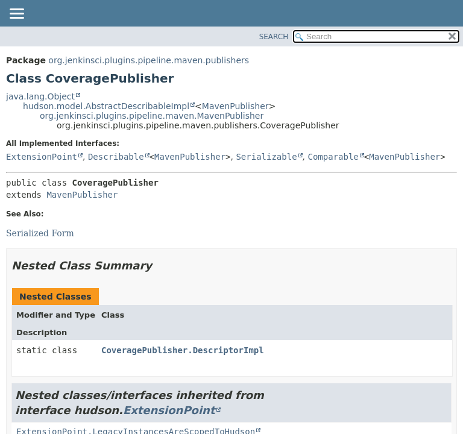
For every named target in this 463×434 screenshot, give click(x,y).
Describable (116, 157)
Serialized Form (40, 233)
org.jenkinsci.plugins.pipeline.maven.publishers (148, 60)
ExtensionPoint (41, 157)
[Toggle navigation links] (16, 14)
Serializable (266, 157)
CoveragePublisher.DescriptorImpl (182, 350)
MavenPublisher (235, 106)
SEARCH (274, 37)
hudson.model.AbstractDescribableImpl (106, 106)
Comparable (333, 157)
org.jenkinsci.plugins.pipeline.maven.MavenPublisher (151, 116)
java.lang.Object (40, 96)
